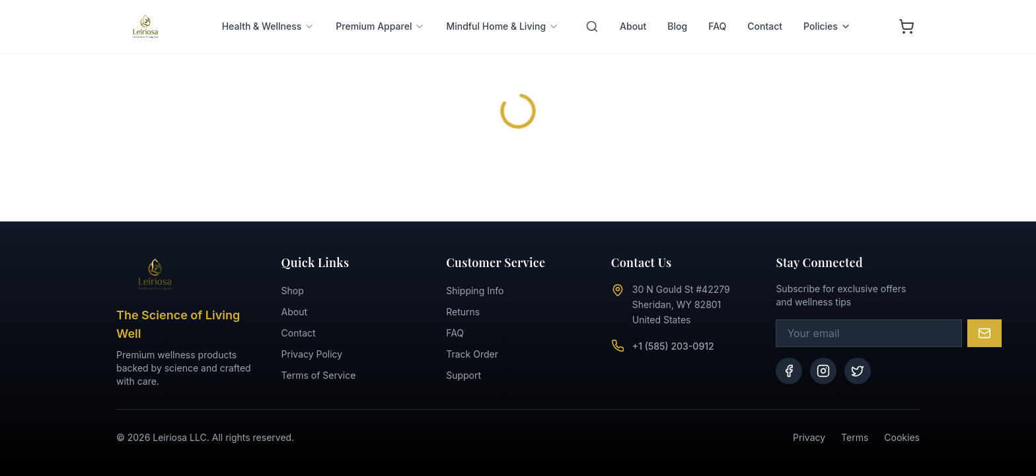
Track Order (472, 354)
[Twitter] (857, 371)
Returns (463, 311)
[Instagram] (823, 371)
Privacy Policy (312, 354)
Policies (827, 10)
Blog (677, 10)
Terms (854, 437)
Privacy (809, 437)
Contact (764, 10)
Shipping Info (474, 290)
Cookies (902, 437)
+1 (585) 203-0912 (673, 346)
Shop (292, 290)
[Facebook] (789, 371)
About (633, 10)
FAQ (717, 10)
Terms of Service (318, 375)
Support (463, 375)
